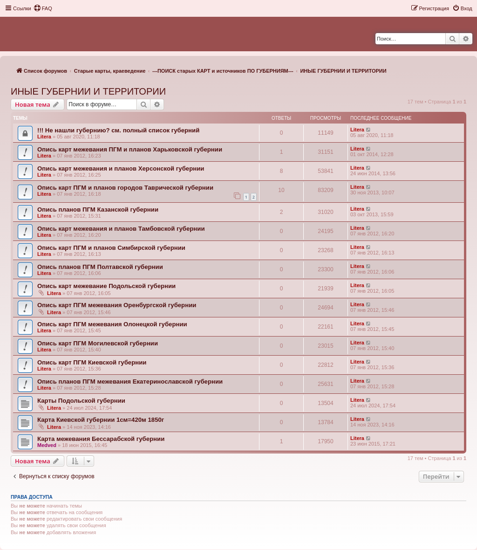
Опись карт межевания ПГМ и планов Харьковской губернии (129, 149)
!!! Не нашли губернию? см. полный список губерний (118, 130)
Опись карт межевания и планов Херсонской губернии (120, 168)
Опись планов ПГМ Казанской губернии (97, 209)
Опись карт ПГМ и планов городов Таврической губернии (125, 187)
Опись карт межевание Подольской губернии (106, 285)
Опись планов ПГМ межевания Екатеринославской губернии (130, 381)
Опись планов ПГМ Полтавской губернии (100, 266)
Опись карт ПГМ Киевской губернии (91, 362)
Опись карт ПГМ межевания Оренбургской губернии (116, 305)
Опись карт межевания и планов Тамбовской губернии (121, 228)
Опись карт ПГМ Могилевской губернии (97, 343)
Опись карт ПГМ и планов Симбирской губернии (111, 247)
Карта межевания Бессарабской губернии (100, 438)
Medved (46, 445)
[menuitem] (43, 8)
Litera (44, 136)
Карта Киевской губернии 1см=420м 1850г (100, 419)
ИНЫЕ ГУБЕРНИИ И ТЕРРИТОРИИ (88, 91)
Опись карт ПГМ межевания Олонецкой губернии (112, 324)
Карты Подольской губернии (81, 400)
